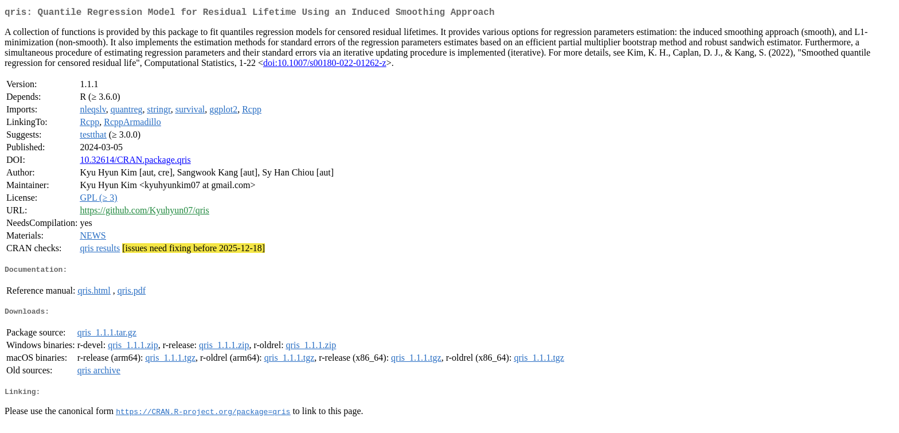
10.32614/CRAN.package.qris (135, 162)
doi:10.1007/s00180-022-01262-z (324, 65)
